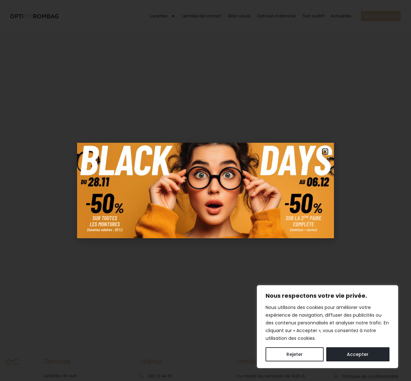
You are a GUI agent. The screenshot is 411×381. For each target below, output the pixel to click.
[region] (327, 326)
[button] (325, 151)
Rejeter (294, 354)
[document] (205, 190)
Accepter (358, 354)
